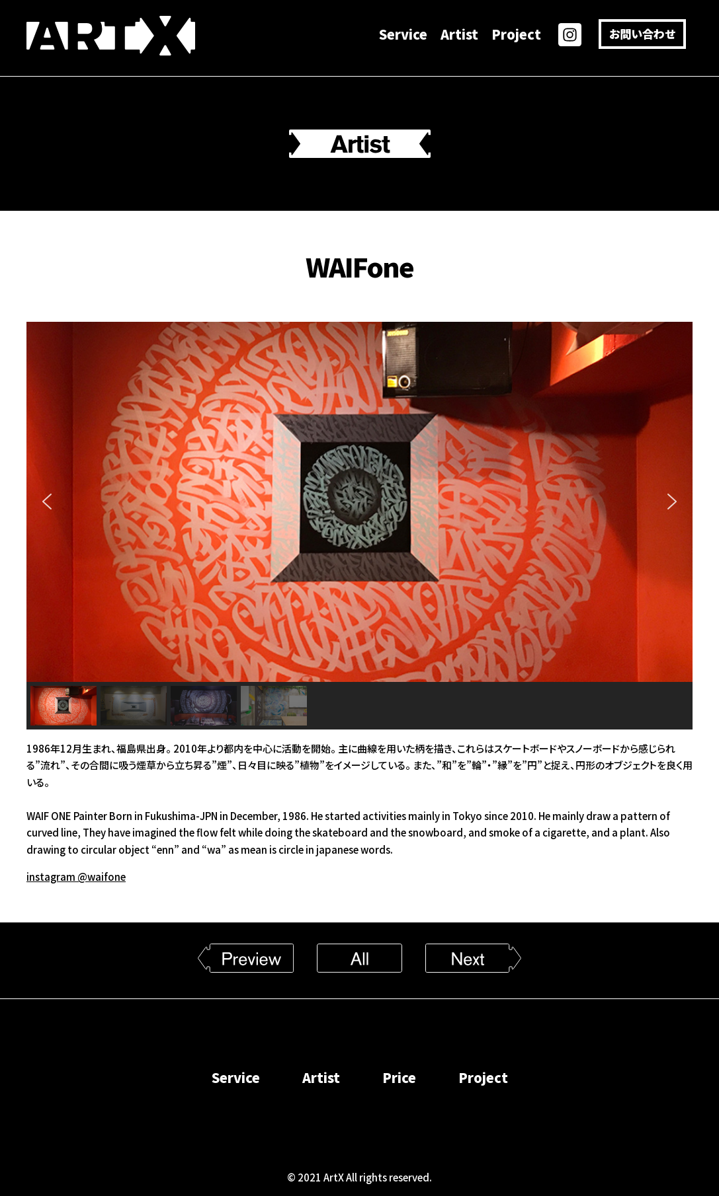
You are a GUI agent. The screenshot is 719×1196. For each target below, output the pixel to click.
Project (516, 34)
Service (403, 34)
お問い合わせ (642, 33)
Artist (459, 34)
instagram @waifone (76, 876)
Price (399, 1077)
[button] (47, 501)
